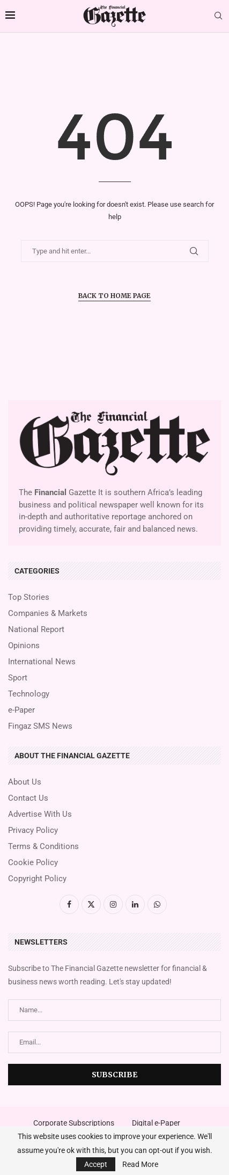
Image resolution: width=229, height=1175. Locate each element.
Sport (17, 678)
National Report (36, 630)
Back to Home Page (114, 296)
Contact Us (28, 798)
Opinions (24, 646)
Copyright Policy (37, 879)
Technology (28, 694)
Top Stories (28, 597)
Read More (140, 1164)
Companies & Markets (47, 614)
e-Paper (21, 710)
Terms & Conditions (43, 847)
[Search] (218, 16)
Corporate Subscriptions (73, 1123)
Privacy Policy (33, 830)
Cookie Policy (33, 863)
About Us (24, 782)
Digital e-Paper (156, 1123)
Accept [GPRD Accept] (95, 1164)
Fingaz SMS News (40, 726)
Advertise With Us (40, 814)
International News (42, 662)
